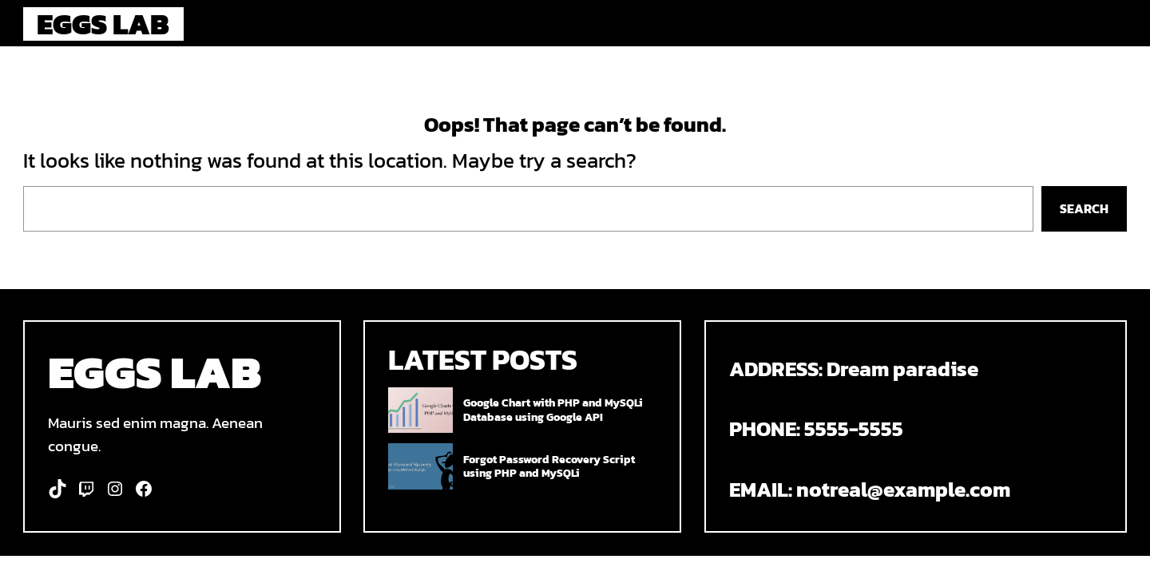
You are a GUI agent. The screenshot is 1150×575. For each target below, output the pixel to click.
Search (1084, 208)
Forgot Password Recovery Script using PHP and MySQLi (549, 467)
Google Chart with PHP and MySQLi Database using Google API (553, 410)
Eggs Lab (103, 24)
